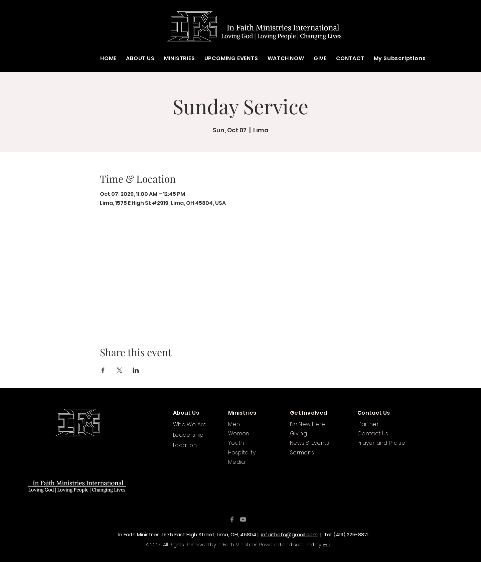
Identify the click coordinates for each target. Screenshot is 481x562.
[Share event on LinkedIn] (136, 370)
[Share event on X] (119, 370)
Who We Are (190, 424)
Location (185, 445)
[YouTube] (243, 519)
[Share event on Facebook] (103, 370)
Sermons (302, 452)
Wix (327, 544)
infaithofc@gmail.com (289, 534)
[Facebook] (232, 519)
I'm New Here (307, 424)
